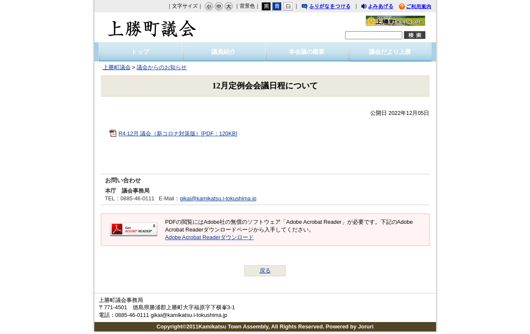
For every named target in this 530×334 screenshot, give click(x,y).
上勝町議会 (152, 27)
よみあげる (385, 7)
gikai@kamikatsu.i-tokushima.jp (218, 198)
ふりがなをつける (334, 7)
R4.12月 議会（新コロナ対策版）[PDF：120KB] (178, 133)
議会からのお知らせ (162, 67)
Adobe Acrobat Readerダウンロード (209, 237)
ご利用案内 (421, 7)
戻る (265, 270)
